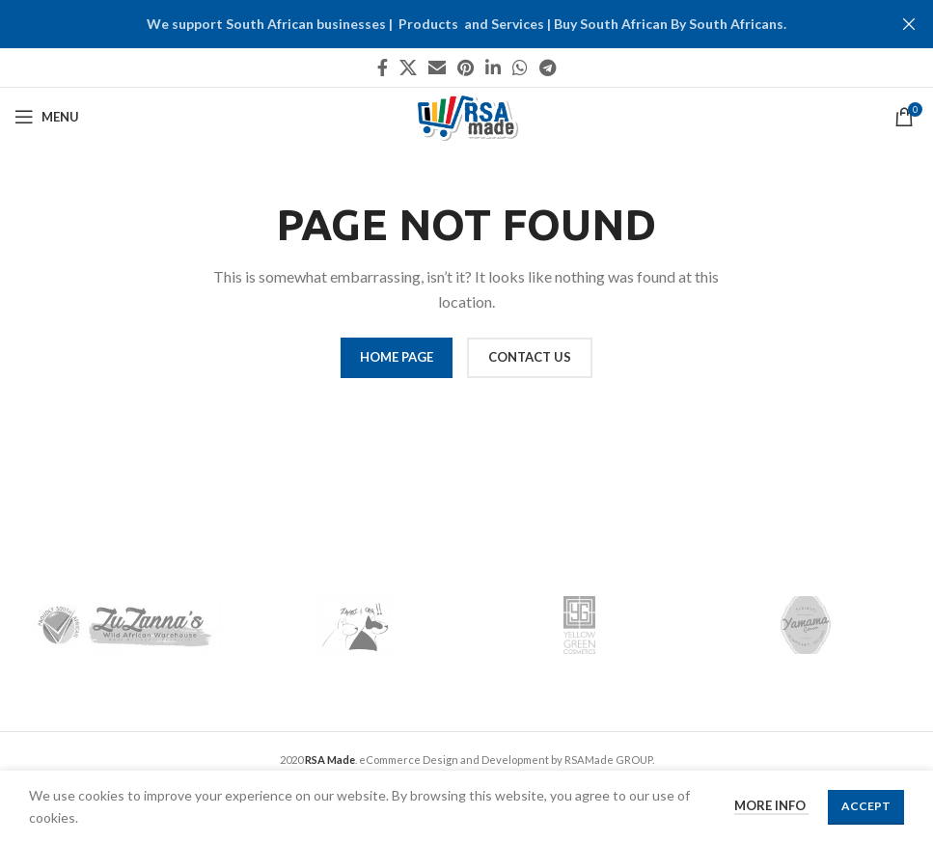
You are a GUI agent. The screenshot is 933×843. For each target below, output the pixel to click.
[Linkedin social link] (493, 67)
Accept (866, 806)
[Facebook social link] (382, 67)
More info (771, 805)
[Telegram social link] (548, 67)
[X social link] (408, 67)
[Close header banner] (909, 24)
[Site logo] (467, 115)
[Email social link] (437, 67)
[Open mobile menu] (47, 116)
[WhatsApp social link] (520, 67)
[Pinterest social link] (466, 67)
